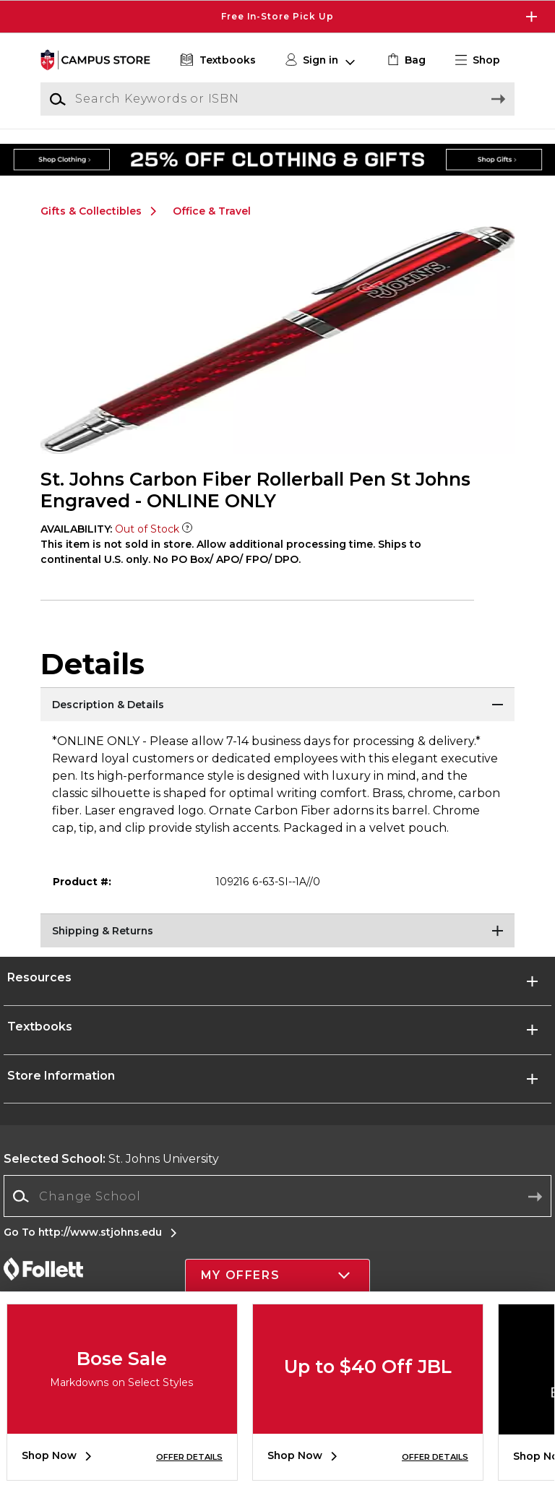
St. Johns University (111, 1159)
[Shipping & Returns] (277, 931)
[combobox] (277, 1196)
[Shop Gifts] (455, 149)
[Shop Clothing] (100, 149)
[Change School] (277, 1196)
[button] (483, 60)
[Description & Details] (277, 705)
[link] (405, 60)
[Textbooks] (216, 60)
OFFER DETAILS (189, 1457)
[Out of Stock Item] (187, 528)
